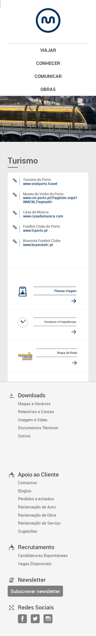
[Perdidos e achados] (53, 499)
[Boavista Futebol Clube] (48, 243)
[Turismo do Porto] (48, 182)
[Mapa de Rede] (46, 356)
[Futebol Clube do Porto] (48, 228)
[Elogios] (53, 491)
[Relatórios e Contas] (53, 412)
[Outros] (53, 436)
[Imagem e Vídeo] (53, 420)
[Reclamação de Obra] (53, 515)
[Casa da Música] (48, 214)
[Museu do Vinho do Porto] (48, 198)
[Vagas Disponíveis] (53, 564)
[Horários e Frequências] (45, 322)
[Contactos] (53, 483)
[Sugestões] (53, 531)
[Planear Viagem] (45, 291)
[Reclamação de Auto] (53, 507)
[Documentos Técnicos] (53, 428)
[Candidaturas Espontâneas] (53, 556)
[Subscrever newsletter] (35, 591)
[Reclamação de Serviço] (53, 523)
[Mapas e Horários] (53, 404)
